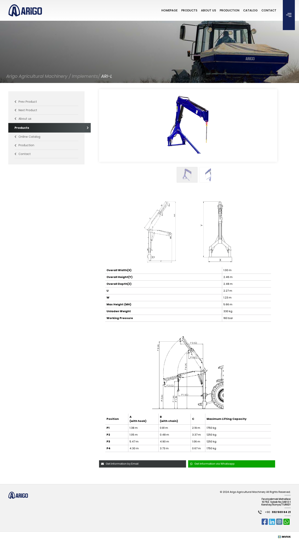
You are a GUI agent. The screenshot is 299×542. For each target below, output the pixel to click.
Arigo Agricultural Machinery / (38, 76)
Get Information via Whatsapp (212, 464)
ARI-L (106, 76)
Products (46, 128)
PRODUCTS (189, 10)
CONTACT (268, 10)
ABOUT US (208, 10)
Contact (23, 154)
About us (23, 119)
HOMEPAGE (169, 10)
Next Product (26, 110)
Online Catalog (27, 137)
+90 (278, 512)
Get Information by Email (119, 464)
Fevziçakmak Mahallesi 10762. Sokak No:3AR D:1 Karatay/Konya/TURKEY (276, 502)
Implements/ (86, 76)
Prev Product (26, 102)
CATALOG (250, 10)
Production (24, 145)
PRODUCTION (229, 10)
